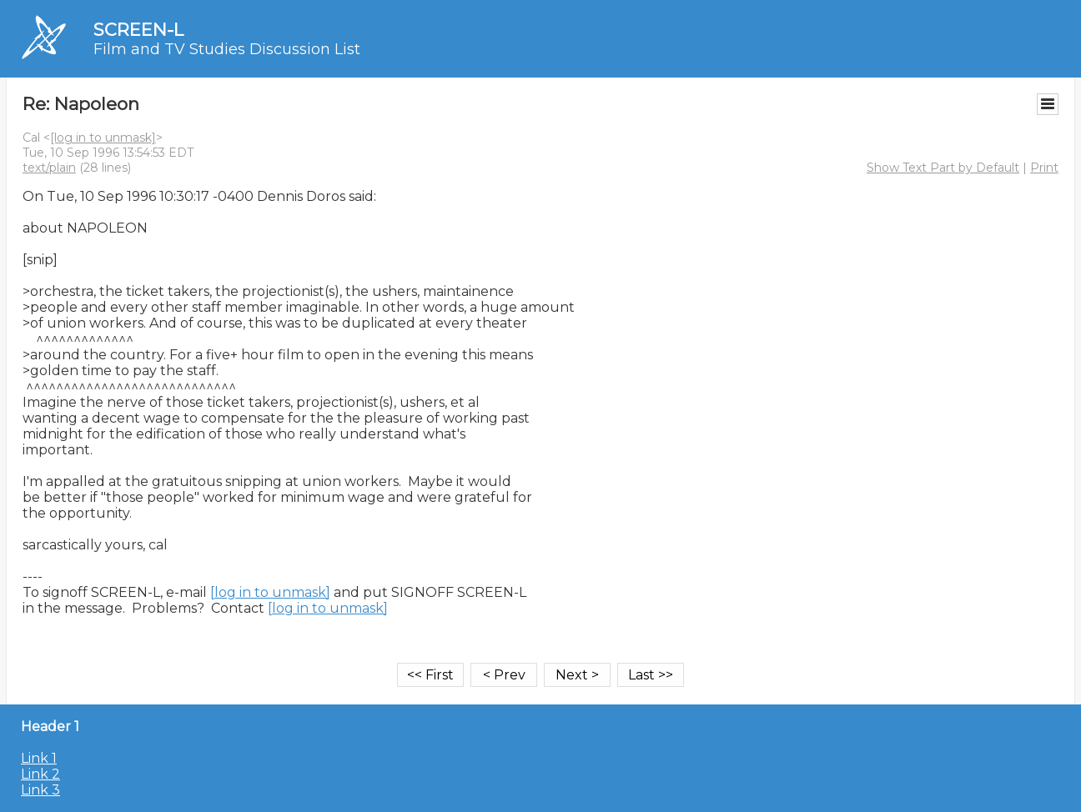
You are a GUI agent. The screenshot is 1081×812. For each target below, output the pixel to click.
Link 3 (40, 790)
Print (1044, 167)
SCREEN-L (138, 29)
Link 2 (40, 774)
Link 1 (39, 758)
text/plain (49, 167)
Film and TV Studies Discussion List (226, 49)
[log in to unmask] (103, 137)
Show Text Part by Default (943, 167)
